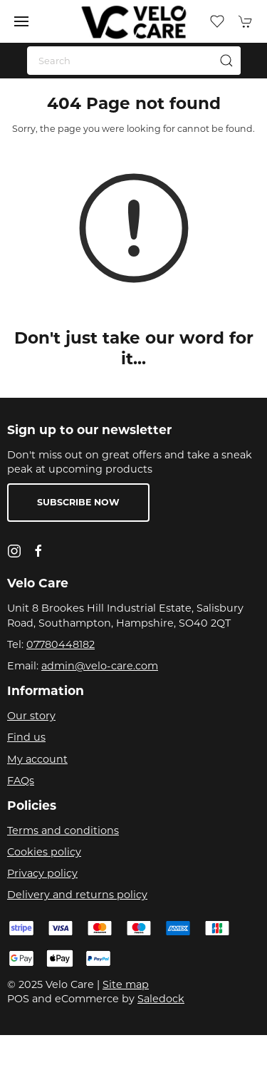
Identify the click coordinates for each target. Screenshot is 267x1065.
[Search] (134, 60)
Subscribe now (78, 502)
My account (37, 759)
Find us (26, 737)
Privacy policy (42, 873)
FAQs (20, 780)
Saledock (160, 998)
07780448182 (60, 644)
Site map (126, 984)
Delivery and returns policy (77, 894)
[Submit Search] (226, 60)
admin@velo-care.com (99, 665)
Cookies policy (44, 851)
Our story (31, 715)
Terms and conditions (63, 830)
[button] (21, 21)
